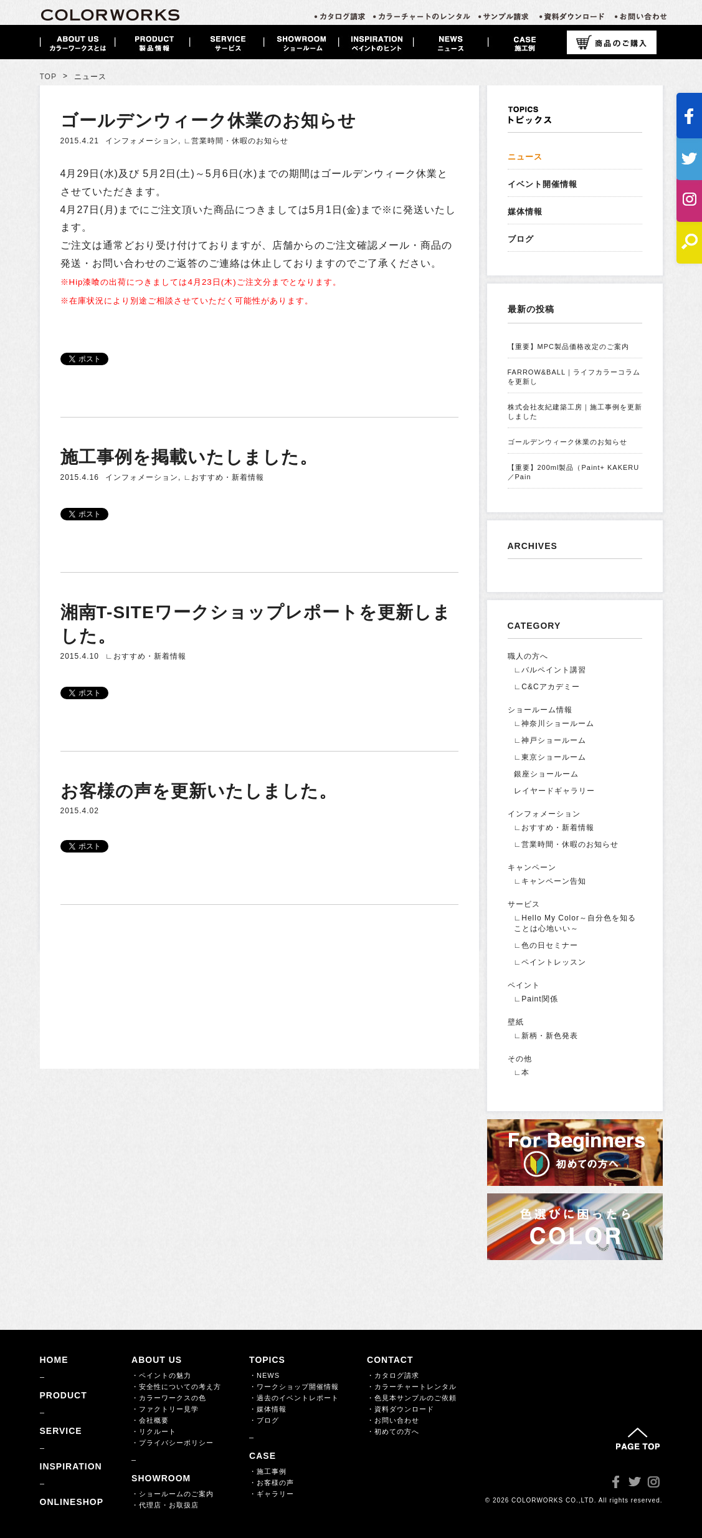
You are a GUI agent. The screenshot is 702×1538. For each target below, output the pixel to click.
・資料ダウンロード (400, 1409)
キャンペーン (532, 867)
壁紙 (516, 1022)
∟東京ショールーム (550, 757)
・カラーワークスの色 (168, 1398)
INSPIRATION (71, 1466)
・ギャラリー (271, 1493)
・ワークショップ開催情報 (294, 1386)
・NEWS (264, 1375)
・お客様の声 (271, 1482)
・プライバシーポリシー (172, 1442)
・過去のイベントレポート (294, 1398)
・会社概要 (150, 1420)
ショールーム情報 (540, 709)
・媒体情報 (268, 1409)
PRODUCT (63, 1395)
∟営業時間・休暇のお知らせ (236, 140)
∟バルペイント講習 (550, 670)
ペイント (524, 985)
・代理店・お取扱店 (165, 1505)
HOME (54, 1360)
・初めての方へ (393, 1431)
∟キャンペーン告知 (550, 881)
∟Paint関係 (536, 999)
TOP (48, 76)
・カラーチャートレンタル (412, 1386)
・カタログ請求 (393, 1375)
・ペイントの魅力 (161, 1375)
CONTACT (390, 1360)
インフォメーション (141, 140)
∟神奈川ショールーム (554, 723)
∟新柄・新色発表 (546, 1035)
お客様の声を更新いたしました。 (198, 791)
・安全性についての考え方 (176, 1386)
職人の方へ (528, 656)
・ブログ (264, 1420)
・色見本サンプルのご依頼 (412, 1398)
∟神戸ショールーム (550, 740)
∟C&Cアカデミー (547, 686)
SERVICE (61, 1431)
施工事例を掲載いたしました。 (189, 457)
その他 (520, 1058)
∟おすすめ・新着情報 (224, 477)
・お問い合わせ (393, 1420)
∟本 (522, 1072)
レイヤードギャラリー (554, 790)
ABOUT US (156, 1360)
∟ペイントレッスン (550, 962)
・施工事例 (268, 1471)
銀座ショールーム (546, 774)
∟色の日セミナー (546, 945)
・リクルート (153, 1431)
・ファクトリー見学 (165, 1409)
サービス (524, 904)
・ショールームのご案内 (172, 1493)
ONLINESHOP (72, 1502)
